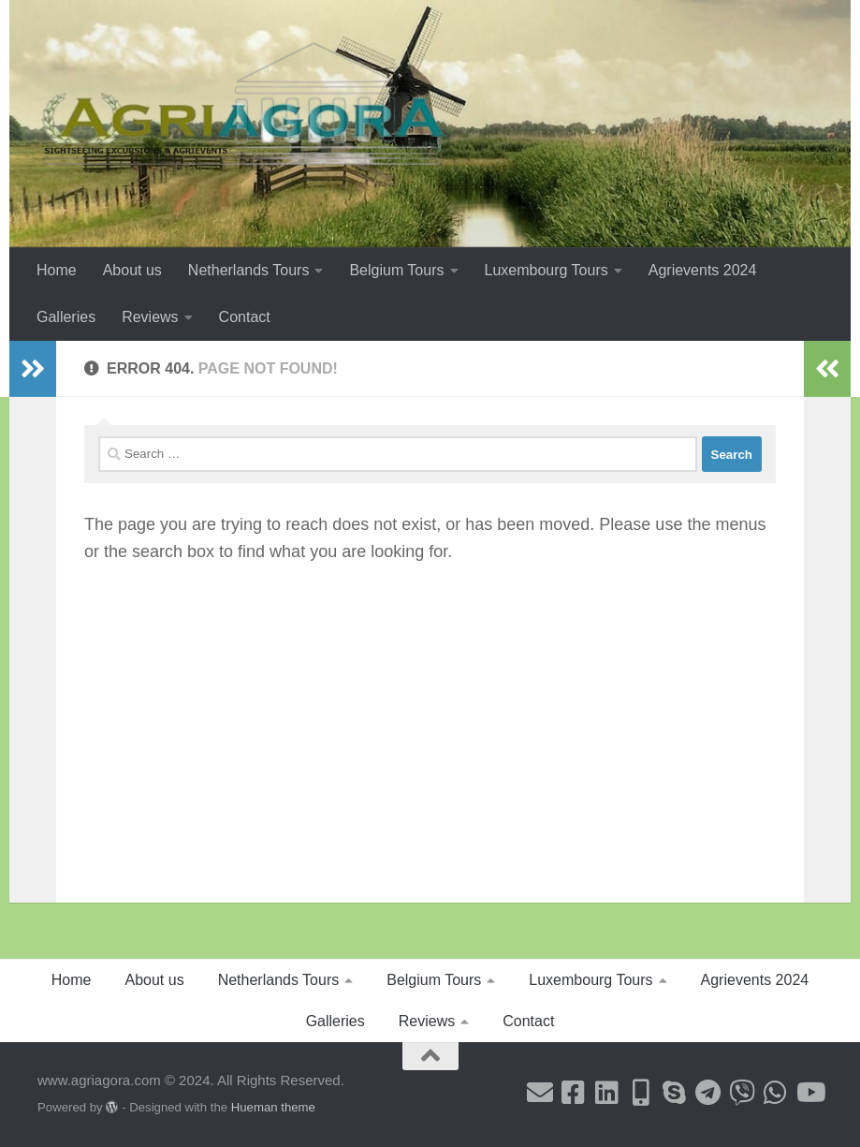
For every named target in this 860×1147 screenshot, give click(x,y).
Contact (244, 317)
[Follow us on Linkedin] (607, 1093)
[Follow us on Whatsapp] (776, 1093)
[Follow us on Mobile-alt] (641, 1093)
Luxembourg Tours (546, 270)
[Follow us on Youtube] (809, 1093)
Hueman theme (273, 1107)
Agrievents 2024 (703, 270)
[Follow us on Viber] (742, 1093)
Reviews (150, 317)
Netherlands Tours (249, 270)
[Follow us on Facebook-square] (574, 1093)
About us (132, 270)
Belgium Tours (396, 270)
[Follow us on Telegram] (708, 1093)
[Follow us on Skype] (675, 1093)
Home (56, 270)
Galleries (65, 317)
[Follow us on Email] (540, 1093)
